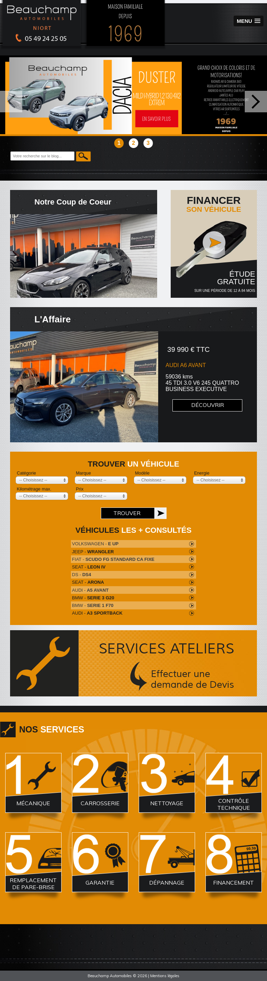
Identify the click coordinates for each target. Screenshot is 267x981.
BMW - (93, 597)
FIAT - (113, 559)
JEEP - (93, 551)
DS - (81, 574)
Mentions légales (164, 975)
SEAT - (88, 567)
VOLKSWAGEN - (95, 543)
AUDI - (90, 590)
